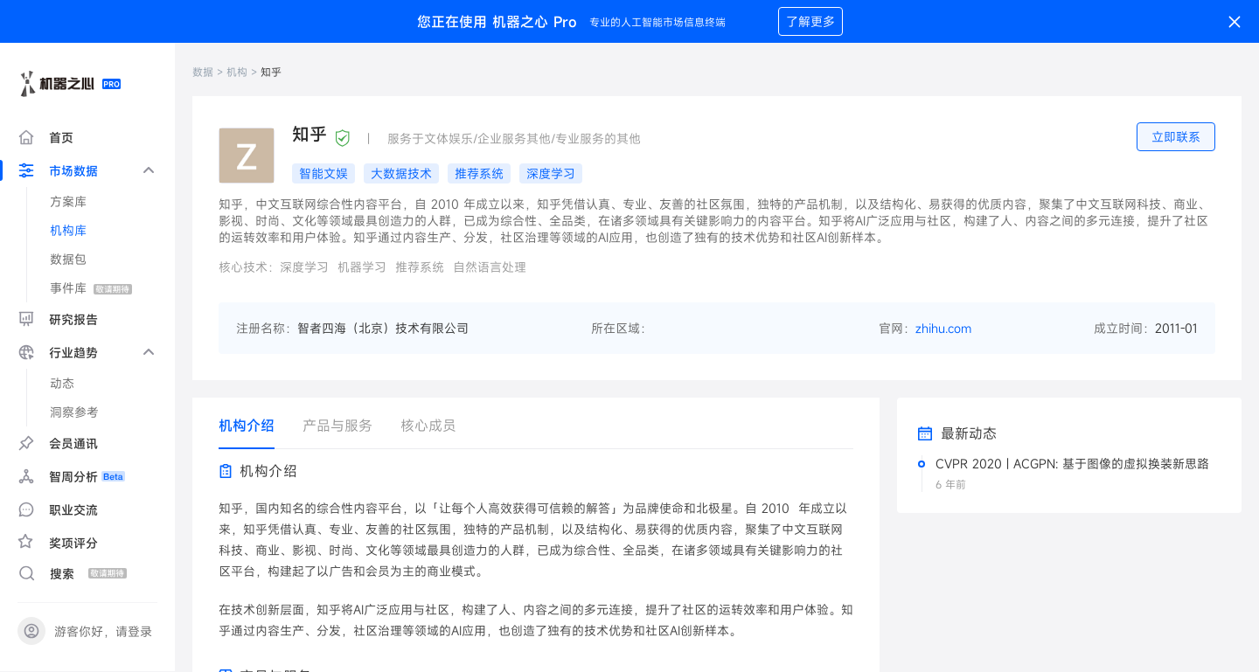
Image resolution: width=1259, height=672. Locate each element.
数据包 (68, 259)
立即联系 (1175, 136)
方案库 (68, 201)
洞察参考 (74, 412)
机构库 (68, 230)
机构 (236, 72)
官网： (897, 328)
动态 (62, 383)
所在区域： (621, 328)
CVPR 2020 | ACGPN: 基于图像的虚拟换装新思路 (1072, 463)
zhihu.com (943, 328)
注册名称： (266, 328)
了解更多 (810, 21)
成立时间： (1124, 328)
